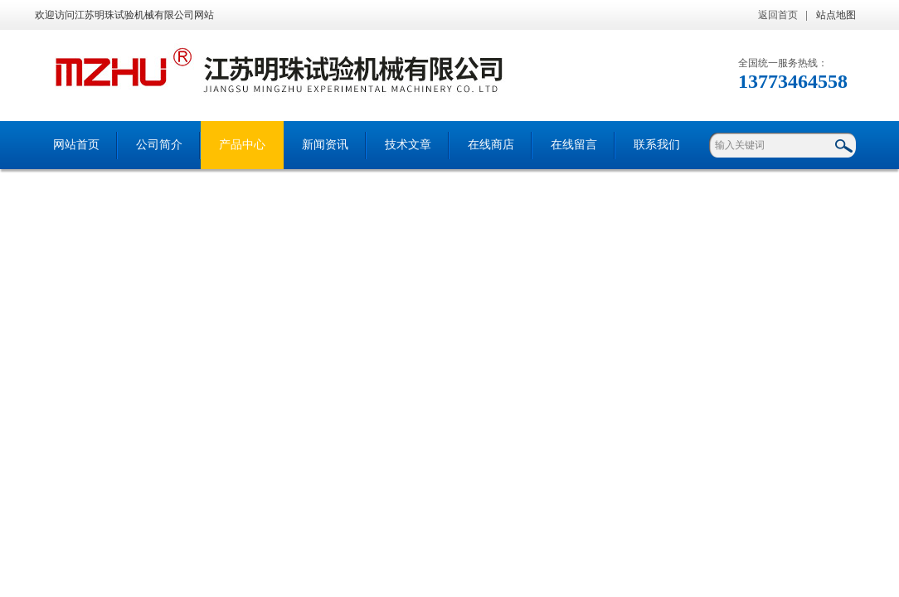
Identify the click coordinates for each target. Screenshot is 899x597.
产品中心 (242, 144)
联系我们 (657, 144)
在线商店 (491, 144)
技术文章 (408, 144)
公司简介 (159, 144)
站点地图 (836, 15)
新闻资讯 (325, 144)
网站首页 (76, 144)
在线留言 (574, 144)
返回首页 (778, 15)
